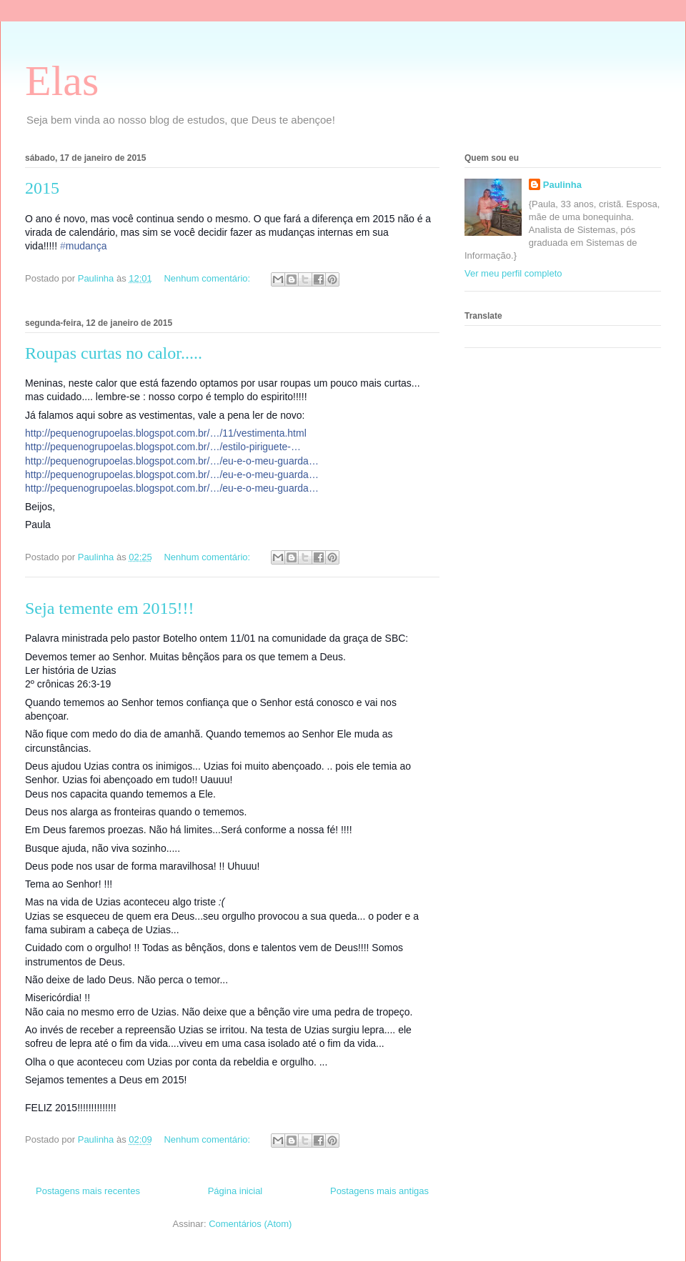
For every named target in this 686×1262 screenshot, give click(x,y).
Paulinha (562, 184)
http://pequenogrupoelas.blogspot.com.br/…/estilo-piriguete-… (163, 446)
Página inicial (235, 1191)
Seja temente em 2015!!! (109, 608)
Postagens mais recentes (88, 1191)
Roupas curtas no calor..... (113, 353)
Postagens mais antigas (379, 1191)
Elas (62, 80)
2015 (42, 188)
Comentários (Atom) (250, 1223)
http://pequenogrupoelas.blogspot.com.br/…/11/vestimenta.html (166, 433)
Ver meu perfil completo (513, 273)
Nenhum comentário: (208, 278)
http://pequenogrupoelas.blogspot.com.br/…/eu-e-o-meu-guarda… (172, 461)
